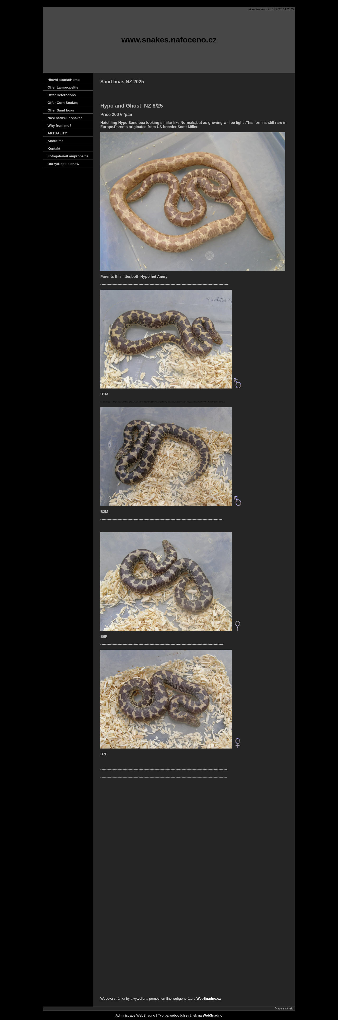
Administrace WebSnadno (135, 1015)
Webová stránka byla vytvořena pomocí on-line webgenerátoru (160, 998)
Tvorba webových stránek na (190, 1015)
